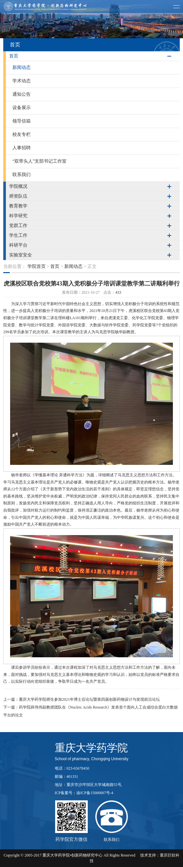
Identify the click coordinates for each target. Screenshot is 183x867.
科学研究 (18, 215)
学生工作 (18, 235)
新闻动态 (21, 67)
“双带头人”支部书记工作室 (39, 161)
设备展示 (21, 107)
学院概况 (18, 186)
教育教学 (18, 206)
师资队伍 (18, 196)
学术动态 (21, 80)
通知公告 (21, 94)
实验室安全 (20, 255)
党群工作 (18, 225)
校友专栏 (21, 134)
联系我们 (21, 174)
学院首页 (36, 266)
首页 (13, 56)
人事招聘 (21, 147)
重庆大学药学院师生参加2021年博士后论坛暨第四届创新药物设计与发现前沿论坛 (89, 699)
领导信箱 (21, 121)
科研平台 (18, 245)
